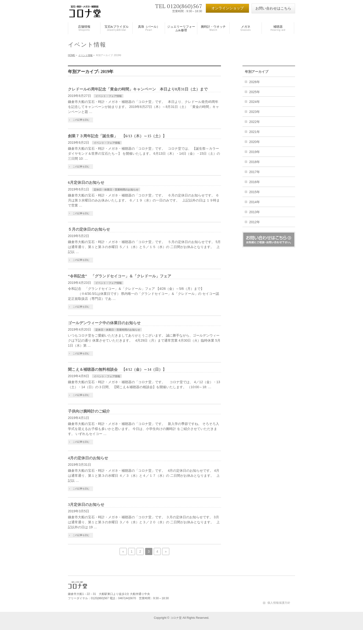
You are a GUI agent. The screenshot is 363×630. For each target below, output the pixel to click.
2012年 (254, 222)
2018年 (254, 162)
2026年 (254, 82)
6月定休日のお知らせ (86, 182)
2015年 (254, 192)
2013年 (254, 212)
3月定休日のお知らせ (86, 505)
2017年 (254, 172)
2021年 (254, 132)
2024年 (254, 102)
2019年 (254, 152)
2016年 (254, 182)
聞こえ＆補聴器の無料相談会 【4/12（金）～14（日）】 (117, 369)
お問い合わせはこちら (273, 8)
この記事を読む (81, 119)
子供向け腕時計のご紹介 (89, 411)
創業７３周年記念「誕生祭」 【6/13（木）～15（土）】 (117, 136)
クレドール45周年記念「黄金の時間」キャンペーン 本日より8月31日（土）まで (138, 89)
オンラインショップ (227, 8)
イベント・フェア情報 (108, 96)
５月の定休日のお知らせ (89, 229)
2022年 (254, 122)
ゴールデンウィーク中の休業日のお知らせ (104, 323)
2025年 (254, 92)
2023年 (254, 112)
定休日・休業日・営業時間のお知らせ (116, 189)
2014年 (254, 202)
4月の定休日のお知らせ (88, 458)
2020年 (254, 142)
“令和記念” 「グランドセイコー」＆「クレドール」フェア (119, 276)
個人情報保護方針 (278, 602)
